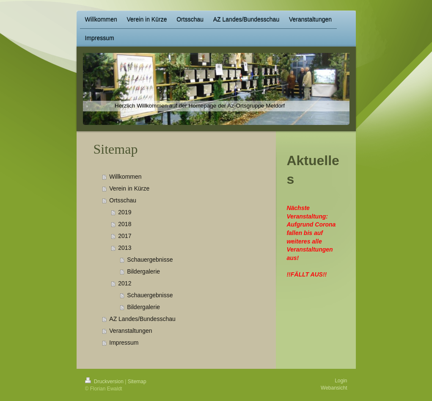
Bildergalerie (143, 271)
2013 (124, 247)
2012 (124, 283)
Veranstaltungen (130, 330)
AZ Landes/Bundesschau (142, 318)
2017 (124, 235)
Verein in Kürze (129, 188)
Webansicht (334, 388)
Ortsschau (122, 200)
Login (341, 381)
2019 (124, 212)
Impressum (123, 342)
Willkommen (125, 176)
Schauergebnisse (150, 259)
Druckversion (105, 381)
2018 (124, 224)
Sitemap (137, 381)
